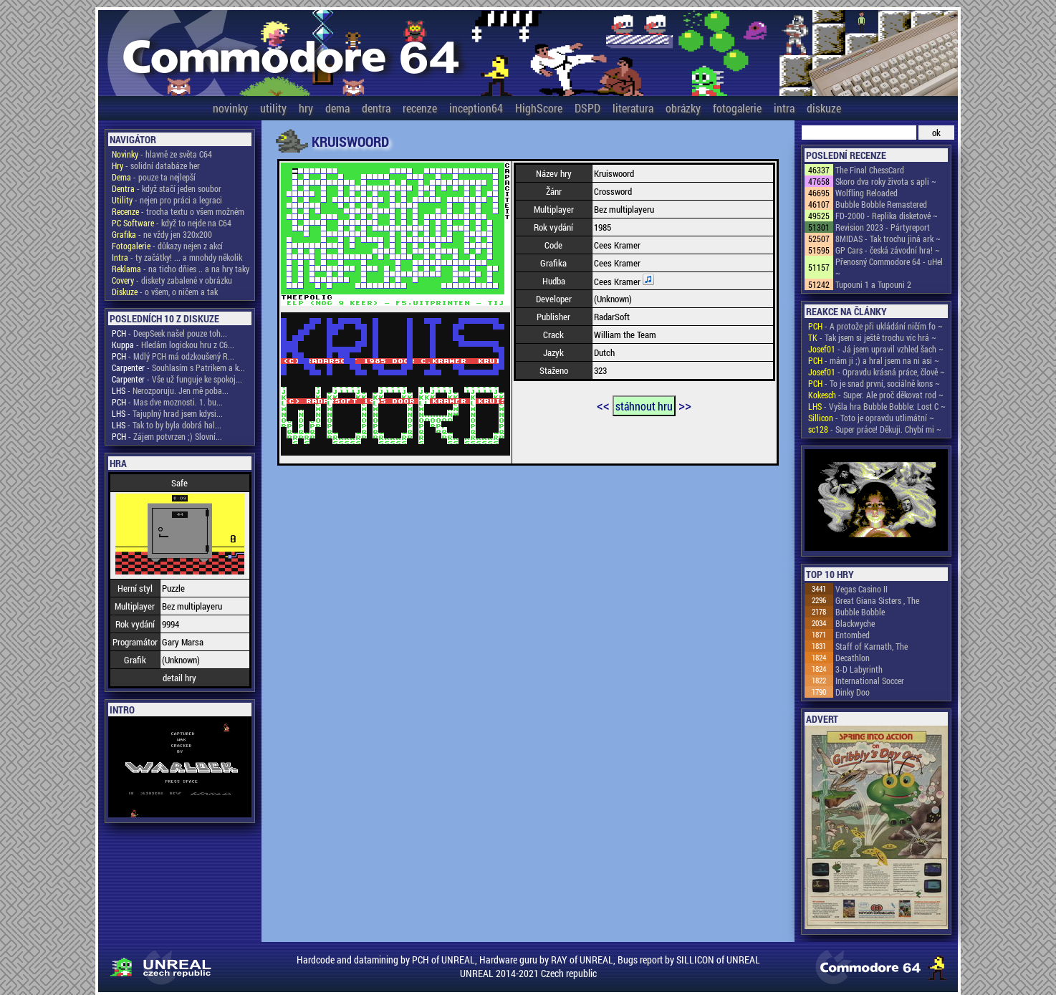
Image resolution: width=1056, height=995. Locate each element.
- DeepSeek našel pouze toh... (169, 333)
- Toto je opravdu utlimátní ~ (871, 417)
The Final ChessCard (869, 170)
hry (306, 107)
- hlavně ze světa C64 (162, 154)
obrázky (683, 107)
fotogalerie (737, 107)
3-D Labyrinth (859, 669)
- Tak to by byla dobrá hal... (166, 425)
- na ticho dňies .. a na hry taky (180, 268)
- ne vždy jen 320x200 (162, 234)
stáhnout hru (644, 405)
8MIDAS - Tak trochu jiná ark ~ (888, 238)
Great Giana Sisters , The (877, 600)
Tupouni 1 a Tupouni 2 (873, 284)
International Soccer (869, 680)
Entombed (852, 634)
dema (337, 107)
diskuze (824, 107)
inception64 (476, 107)
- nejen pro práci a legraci (167, 200)
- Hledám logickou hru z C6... (173, 344)
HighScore (538, 107)
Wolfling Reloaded (866, 192)
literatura (633, 107)
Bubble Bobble (860, 611)
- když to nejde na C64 (171, 223)
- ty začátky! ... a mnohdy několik (177, 257)
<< (603, 404)
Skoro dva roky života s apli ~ (885, 181)
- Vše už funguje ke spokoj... (177, 379)
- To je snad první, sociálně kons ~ (874, 383)
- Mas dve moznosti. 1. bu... (167, 402)
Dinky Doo (852, 692)
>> (684, 404)
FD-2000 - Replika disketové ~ (886, 215)
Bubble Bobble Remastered (881, 204)
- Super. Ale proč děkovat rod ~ (876, 394)
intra (784, 107)
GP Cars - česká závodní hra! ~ (887, 250)
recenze (420, 107)
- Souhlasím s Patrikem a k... (178, 367)
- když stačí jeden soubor (166, 188)
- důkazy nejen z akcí (167, 245)
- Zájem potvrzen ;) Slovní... (167, 436)
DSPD (587, 107)
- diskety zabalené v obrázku (172, 280)
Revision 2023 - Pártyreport (882, 227)
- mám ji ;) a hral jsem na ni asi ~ (873, 360)
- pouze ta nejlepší (154, 177)
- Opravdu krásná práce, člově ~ (876, 372)
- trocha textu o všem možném (178, 211)
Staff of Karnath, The (871, 646)
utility (273, 107)
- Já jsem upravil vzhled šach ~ (876, 349)
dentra (376, 107)
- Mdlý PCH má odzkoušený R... (173, 356)
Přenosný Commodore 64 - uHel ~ (889, 267)
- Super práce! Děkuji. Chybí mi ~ (874, 429)
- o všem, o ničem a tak (165, 291)
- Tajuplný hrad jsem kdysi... (167, 413)
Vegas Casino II (861, 589)
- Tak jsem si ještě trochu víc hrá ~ (872, 337)
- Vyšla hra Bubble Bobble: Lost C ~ (877, 406)
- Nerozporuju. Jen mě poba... (170, 390)
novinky (230, 107)
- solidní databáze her (156, 165)
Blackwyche (855, 623)
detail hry (179, 677)
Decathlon (852, 657)
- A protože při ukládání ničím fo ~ (875, 326)
